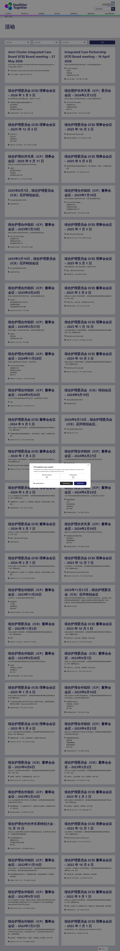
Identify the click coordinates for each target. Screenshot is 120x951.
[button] (39, 483)
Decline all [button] (66, 483)
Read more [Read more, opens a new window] (61, 471)
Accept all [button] (80, 483)
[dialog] (60, 475)
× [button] (88, 465)
